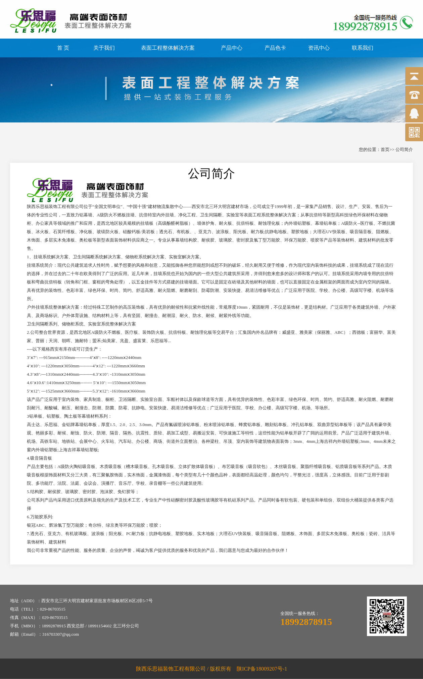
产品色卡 (275, 48)
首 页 (63, 48)
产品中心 (231, 48)
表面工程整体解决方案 (168, 48)
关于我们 (104, 48)
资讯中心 (319, 48)
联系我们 (362, 48)
